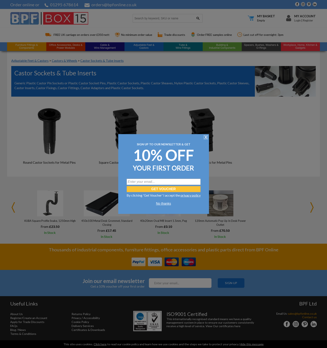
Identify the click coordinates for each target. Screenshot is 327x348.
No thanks (163, 203)
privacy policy (191, 195)
